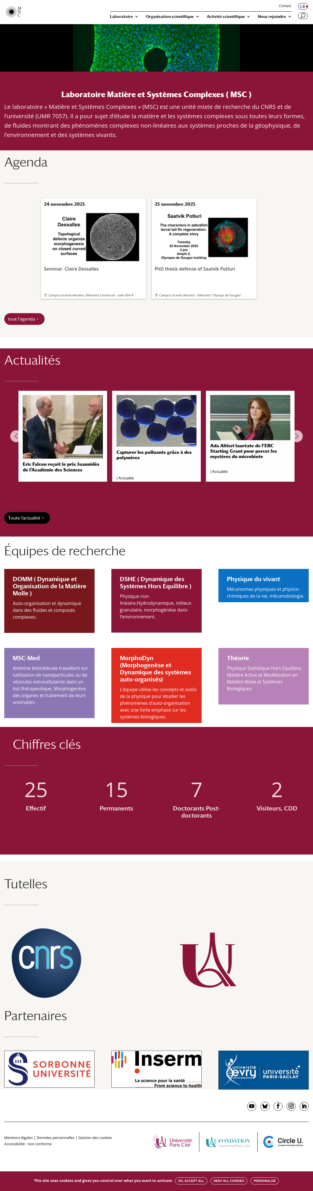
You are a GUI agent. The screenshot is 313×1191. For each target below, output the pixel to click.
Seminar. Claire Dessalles (93, 241)
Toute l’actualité (24, 518)
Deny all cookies (229, 1180)
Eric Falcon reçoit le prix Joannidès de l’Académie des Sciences (61, 467)
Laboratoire (121, 16)
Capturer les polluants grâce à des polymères (154, 455)
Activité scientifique (226, 16)
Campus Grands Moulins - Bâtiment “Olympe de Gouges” (200, 295)
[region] (156, 436)
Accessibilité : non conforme (28, 1143)
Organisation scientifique (170, 16)
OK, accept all (191, 1180)
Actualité (126, 478)
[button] (16, 436)
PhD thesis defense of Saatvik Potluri (204, 241)
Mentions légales (18, 1137)
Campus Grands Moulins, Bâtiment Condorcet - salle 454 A (91, 295)
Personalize (265, 1180)
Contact (285, 6)
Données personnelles (55, 1137)
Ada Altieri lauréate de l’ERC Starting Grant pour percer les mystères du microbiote (243, 451)
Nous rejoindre (272, 16)
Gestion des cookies (95, 1137)
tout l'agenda (21, 319)
